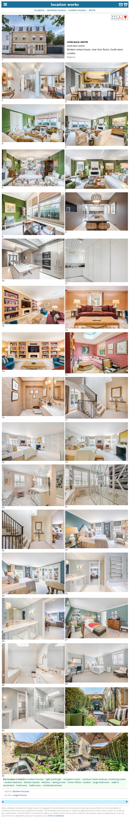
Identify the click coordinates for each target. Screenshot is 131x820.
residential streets (52, 785)
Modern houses (21, 791)
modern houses (77, 10)
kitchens (46, 782)
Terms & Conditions (56, 815)
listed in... (71, 57)
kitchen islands (32, 782)
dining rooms (59, 782)
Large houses (20, 795)
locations (39, 10)
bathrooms (35, 785)
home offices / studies (79, 782)
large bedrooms (101, 782)
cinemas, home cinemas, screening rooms (104, 779)
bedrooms (22, 785)
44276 (92, 10)
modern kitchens (13, 782)
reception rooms (71, 779)
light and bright (53, 779)
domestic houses (56, 10)
